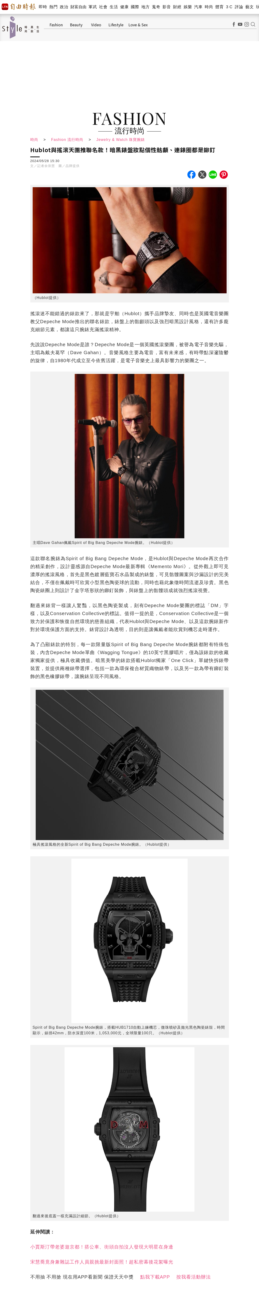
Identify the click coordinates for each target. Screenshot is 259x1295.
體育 (219, 7)
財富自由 (78, 7)
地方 (145, 7)
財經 (177, 7)
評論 (239, 7)
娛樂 (188, 7)
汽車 (198, 7)
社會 (103, 7)
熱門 (53, 7)
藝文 (249, 7)
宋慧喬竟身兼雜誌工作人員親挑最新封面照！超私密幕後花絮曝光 (101, 1261)
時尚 (209, 7)
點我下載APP (155, 1276)
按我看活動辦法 (193, 1276)
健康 (124, 7)
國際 (135, 7)
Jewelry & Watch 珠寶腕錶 (120, 140)
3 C (229, 7)
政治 (64, 7)
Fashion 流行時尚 (67, 140)
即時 (43, 7)
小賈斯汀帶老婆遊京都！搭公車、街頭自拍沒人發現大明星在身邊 (101, 1246)
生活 (114, 7)
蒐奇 (156, 7)
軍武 (93, 7)
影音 (166, 7)
